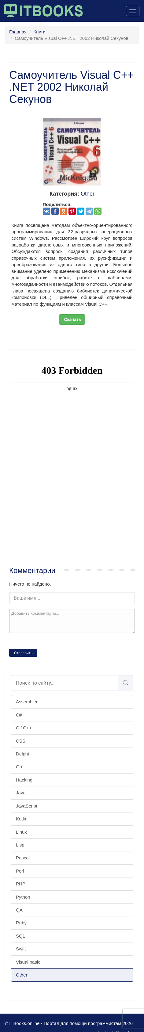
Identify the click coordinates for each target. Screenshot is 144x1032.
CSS (20, 740)
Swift (21, 948)
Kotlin (22, 818)
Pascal (23, 857)
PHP (20, 883)
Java (21, 792)
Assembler (27, 701)
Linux (21, 832)
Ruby (21, 922)
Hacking (24, 779)
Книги (40, 31)
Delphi (22, 753)
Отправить (23, 653)
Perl (20, 870)
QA (19, 909)
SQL (20, 935)
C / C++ (24, 727)
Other (22, 974)
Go (19, 766)
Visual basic (28, 962)
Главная (18, 31)
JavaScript (26, 805)
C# (19, 714)
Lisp (20, 844)
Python (23, 897)
